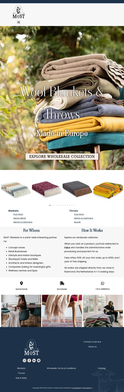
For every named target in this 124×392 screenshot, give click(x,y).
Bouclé (77, 222)
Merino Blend (19, 218)
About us (92, 346)
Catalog (101, 368)
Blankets (13, 210)
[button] (19, 22)
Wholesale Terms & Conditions (61, 368)
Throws (73, 210)
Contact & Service (92, 341)
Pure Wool (18, 214)
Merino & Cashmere (22, 222)
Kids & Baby (21, 378)
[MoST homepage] (18, 11)
